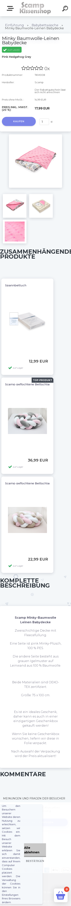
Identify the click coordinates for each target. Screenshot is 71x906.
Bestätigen (35, 860)
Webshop (11, 8)
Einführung (14, 25)
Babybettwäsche (45, 25)
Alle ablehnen (31, 850)
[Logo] (35, 8)
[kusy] (44, 121)
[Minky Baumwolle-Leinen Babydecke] (35, 135)
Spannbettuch (15, 285)
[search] (65, 9)
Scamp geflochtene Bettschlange (30, 384)
